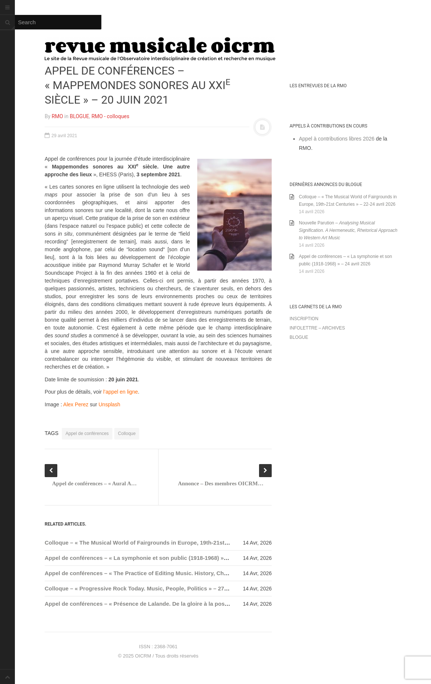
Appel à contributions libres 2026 (336, 139)
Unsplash (109, 404)
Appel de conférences (87, 433)
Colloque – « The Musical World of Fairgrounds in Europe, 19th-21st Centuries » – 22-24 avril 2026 (174, 542)
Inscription (304, 318)
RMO (57, 116)
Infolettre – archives (317, 328)
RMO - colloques (111, 116)
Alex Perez (76, 404)
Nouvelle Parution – (348, 230)
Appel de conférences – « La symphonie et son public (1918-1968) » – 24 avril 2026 (154, 558)
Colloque (126, 433)
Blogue (299, 337)
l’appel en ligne (120, 392)
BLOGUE (79, 116)
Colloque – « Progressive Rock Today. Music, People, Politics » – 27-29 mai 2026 (151, 588)
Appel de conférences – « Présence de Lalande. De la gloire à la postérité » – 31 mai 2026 (163, 604)
